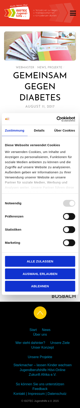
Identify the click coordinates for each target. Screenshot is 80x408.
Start (33, 330)
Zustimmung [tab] (14, 130)
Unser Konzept (42, 347)
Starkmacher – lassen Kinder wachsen (42, 365)
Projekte (55, 67)
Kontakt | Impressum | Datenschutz (39, 393)
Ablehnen (40, 286)
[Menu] (73, 13)
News (41, 67)
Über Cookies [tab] (64, 130)
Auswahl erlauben (40, 274)
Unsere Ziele (60, 343)
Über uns (40, 334)
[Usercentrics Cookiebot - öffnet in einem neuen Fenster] (57, 119)
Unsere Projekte (40, 357)
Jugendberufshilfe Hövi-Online (42, 370)
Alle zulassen (40, 261)
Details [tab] (39, 130)
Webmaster (25, 67)
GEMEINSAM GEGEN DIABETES (40, 87)
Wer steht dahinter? (30, 343)
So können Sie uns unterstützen (40, 384)
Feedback (39, 389)
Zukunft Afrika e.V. (42, 374)
